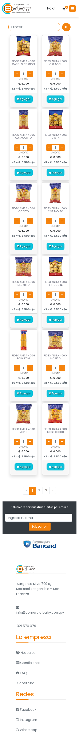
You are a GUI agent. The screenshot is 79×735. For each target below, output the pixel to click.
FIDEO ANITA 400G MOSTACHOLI (55, 430)
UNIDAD (23, 79)
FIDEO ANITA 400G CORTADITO (55, 210)
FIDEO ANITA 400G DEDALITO (23, 283)
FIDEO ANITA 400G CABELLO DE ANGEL (23, 62)
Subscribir (39, 526)
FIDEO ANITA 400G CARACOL (55, 62)
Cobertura (25, 683)
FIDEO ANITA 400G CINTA (55, 136)
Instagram (26, 719)
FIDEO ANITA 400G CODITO (23, 210)
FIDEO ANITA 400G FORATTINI (23, 357)
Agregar (23, 99)
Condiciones (28, 662)
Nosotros (25, 652)
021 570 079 (26, 625)
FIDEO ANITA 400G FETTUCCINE (55, 283)
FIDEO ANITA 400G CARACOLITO (23, 136)
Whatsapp (26, 729)
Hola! (51, 8)
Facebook (26, 709)
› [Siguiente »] (52, 490)
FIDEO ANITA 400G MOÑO (23, 430)
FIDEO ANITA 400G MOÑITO (55, 357)
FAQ (21, 673)
